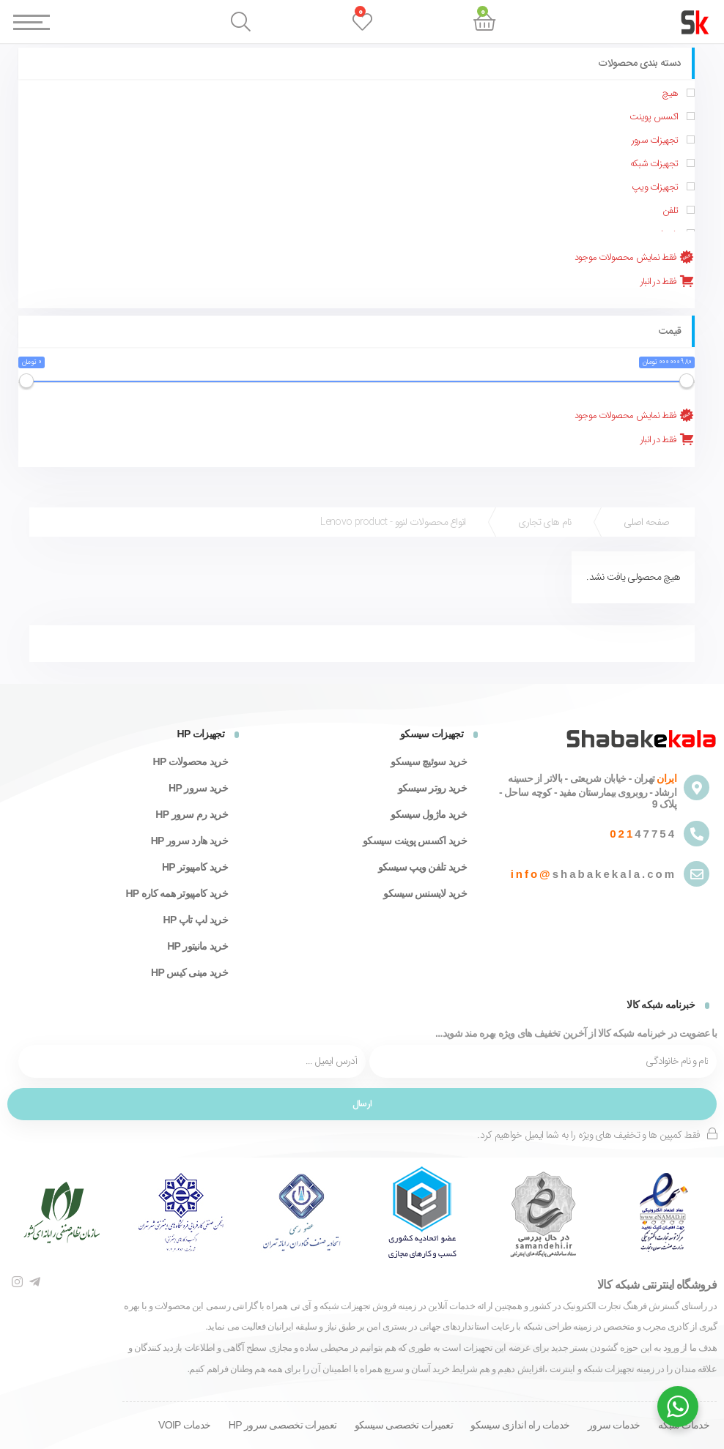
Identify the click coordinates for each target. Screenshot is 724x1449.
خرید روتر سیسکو (432, 788)
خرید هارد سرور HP (189, 840)
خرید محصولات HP (189, 761)
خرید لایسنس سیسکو (425, 893)
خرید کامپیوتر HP (195, 867)
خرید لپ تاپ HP (195, 919)
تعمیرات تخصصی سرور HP (282, 1425)
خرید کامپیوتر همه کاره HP (176, 893)
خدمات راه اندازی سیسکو (519, 1425)
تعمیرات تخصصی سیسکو (404, 1425)
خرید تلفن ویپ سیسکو (422, 867)
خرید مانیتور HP (197, 946)
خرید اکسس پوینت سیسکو (415, 840)
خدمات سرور (614, 1425)
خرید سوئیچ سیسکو (429, 761)
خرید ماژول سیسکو (429, 814)
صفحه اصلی (647, 522)
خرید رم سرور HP (191, 814)
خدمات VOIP (184, 1425)
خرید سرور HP (198, 788)
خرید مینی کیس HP (189, 972)
